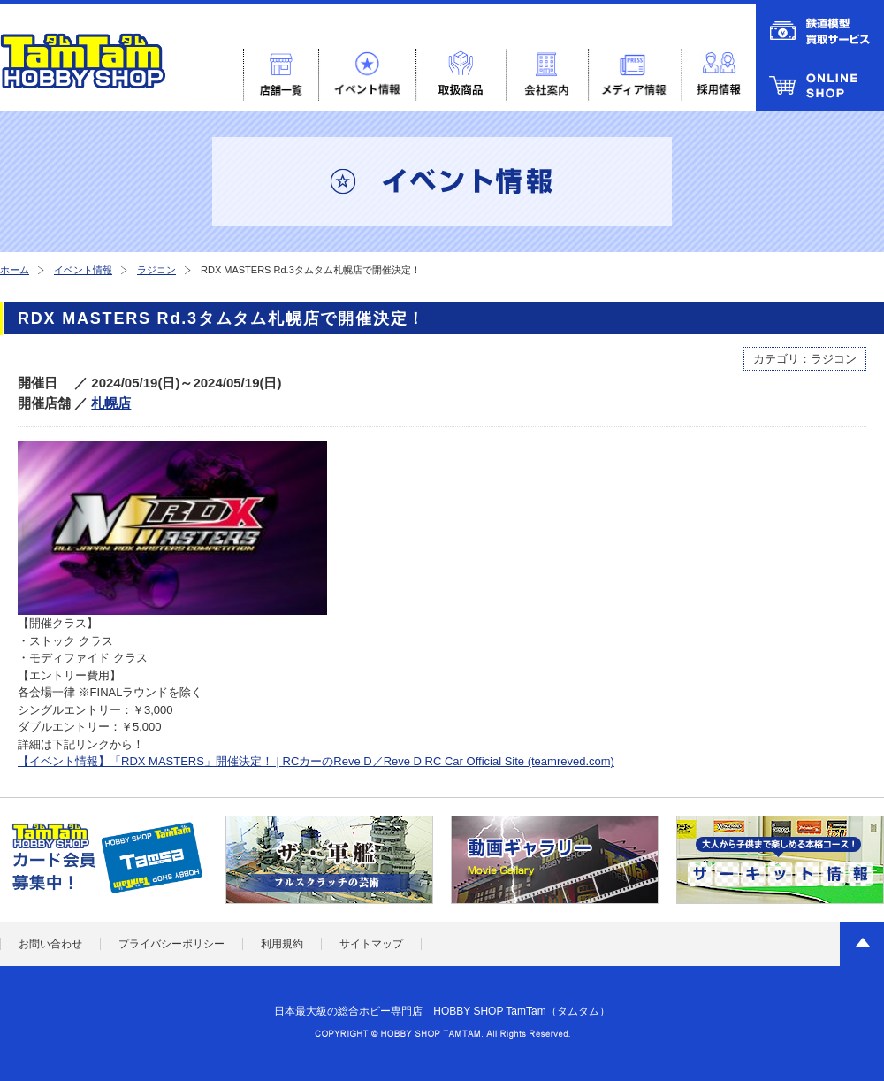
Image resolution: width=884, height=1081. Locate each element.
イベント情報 (83, 269)
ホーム (14, 269)
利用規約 (282, 944)
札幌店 (111, 402)
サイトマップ (371, 944)
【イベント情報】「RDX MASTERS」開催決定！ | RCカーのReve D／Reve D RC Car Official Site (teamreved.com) (316, 761)
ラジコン (156, 269)
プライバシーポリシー (171, 944)
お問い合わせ (50, 944)
